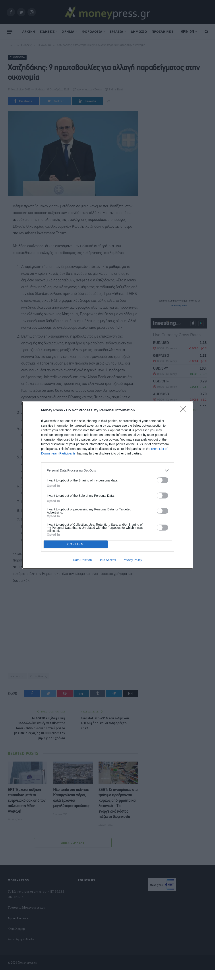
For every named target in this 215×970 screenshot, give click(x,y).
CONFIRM (75, 544)
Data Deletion (82, 560)
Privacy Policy (132, 560)
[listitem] (107, 470)
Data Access (107, 560)
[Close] (184, 410)
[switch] (162, 480)
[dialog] (107, 485)
